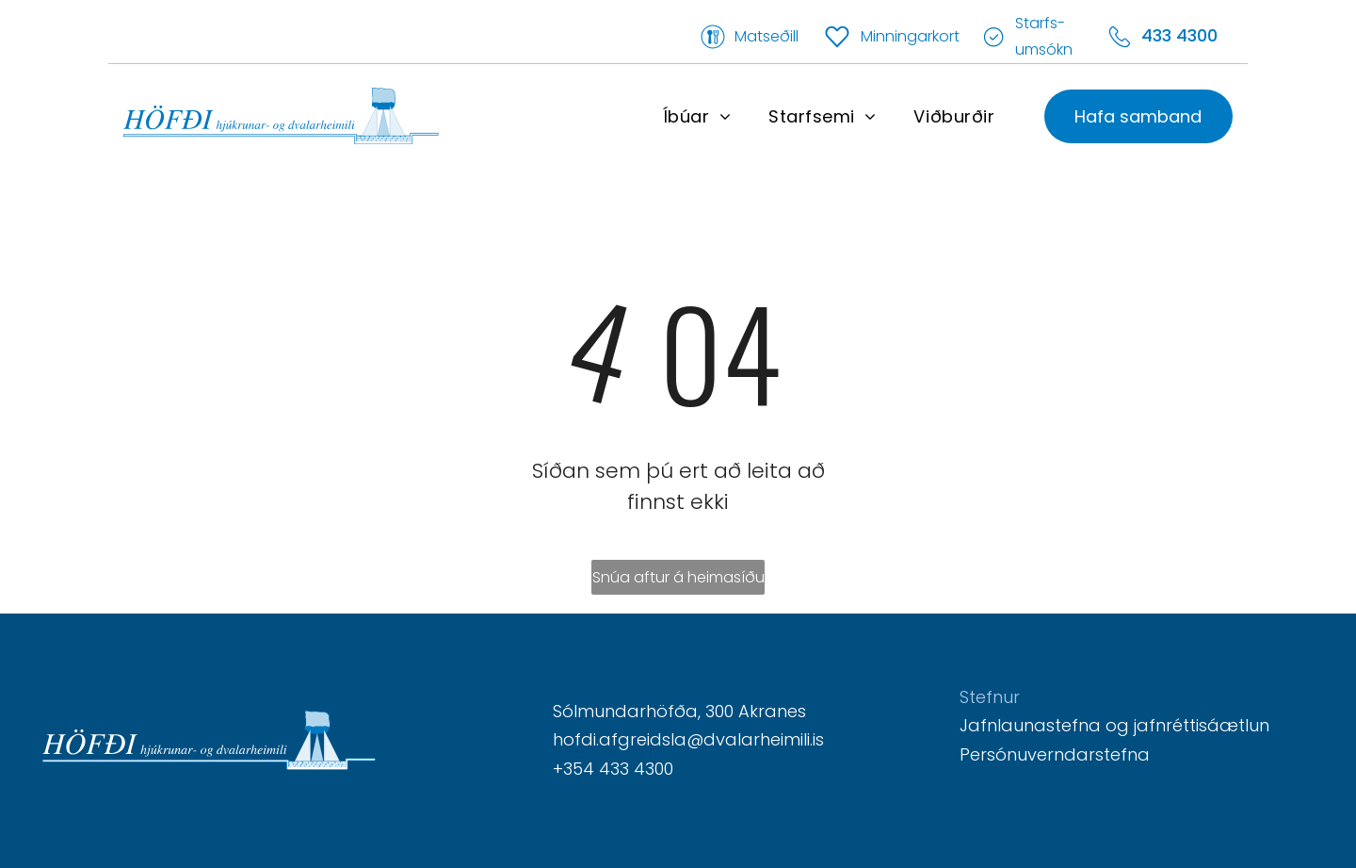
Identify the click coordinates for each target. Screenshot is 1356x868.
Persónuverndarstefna (1055, 754)
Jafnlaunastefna (1030, 725)
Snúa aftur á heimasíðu (678, 577)
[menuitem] (697, 116)
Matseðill (766, 36)
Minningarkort (910, 36)
